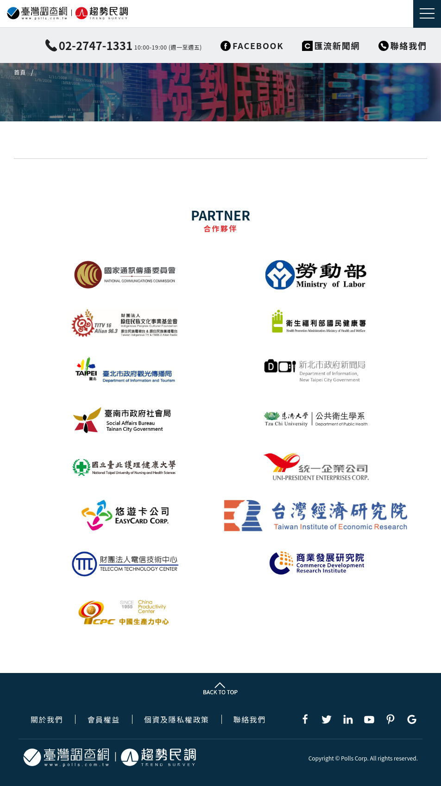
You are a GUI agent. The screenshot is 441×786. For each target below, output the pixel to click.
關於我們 (47, 719)
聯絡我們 (249, 719)
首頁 (20, 72)
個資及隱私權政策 (176, 719)
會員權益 (103, 719)
